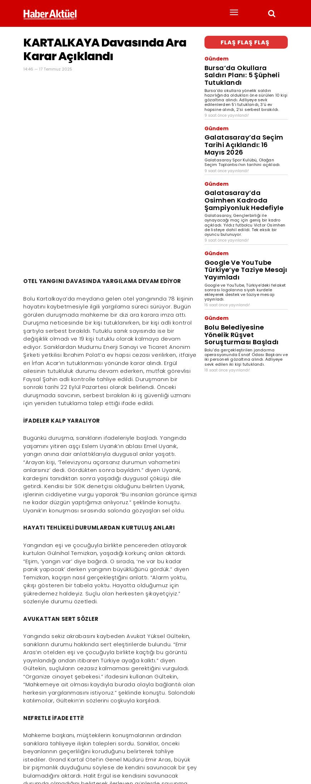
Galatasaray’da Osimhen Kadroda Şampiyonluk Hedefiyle (244, 154)
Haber (29, 757)
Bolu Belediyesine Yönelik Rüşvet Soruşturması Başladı (242, 255)
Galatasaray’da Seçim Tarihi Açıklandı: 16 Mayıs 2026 (237, 116)
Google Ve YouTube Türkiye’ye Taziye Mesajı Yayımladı (240, 207)
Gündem (213, 55)
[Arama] (280, 745)
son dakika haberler (70, 757)
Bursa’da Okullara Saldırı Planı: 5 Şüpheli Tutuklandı (241, 63)
